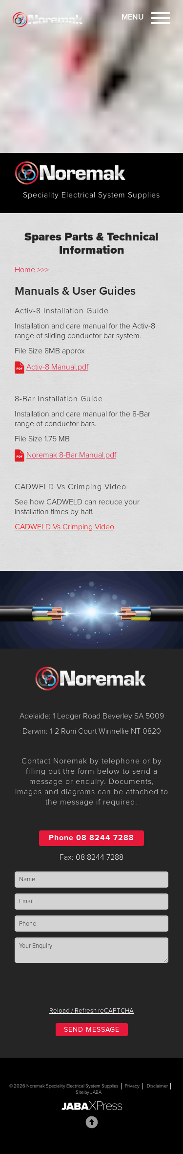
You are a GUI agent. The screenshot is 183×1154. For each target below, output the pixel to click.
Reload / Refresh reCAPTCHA (91, 1011)
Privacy (132, 1086)
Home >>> (32, 270)
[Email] (91, 901)
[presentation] (92, 988)
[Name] (91, 879)
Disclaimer (157, 1086)
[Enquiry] (91, 949)
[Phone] (91, 923)
